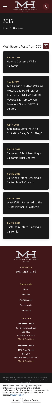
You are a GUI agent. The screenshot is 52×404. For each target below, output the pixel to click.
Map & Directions (26, 339)
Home (26, 289)
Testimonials (26, 305)
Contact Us (26, 310)
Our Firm (26, 295)
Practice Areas (26, 300)
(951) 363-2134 (26, 272)
